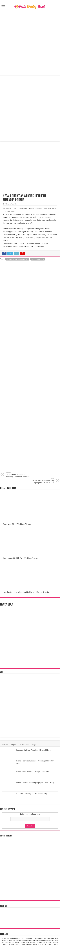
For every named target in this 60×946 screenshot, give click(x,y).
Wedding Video (38, 259)
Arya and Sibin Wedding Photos (17, 524)
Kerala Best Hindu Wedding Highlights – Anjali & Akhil (40, 481)
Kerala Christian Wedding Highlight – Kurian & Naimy (26, 592)
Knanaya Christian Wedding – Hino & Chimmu (33, 750)
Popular (14, 745)
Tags (34, 745)
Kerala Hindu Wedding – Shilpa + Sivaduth (32, 772)
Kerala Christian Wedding (17, 259)
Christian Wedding (11, 204)
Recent (5, 745)
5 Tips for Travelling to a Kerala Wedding (31, 793)
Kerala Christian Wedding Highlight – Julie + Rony (35, 783)
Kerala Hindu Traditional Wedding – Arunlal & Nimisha (19, 475)
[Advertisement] (30, 368)
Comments (24, 745)
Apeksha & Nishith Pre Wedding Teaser (20, 558)
